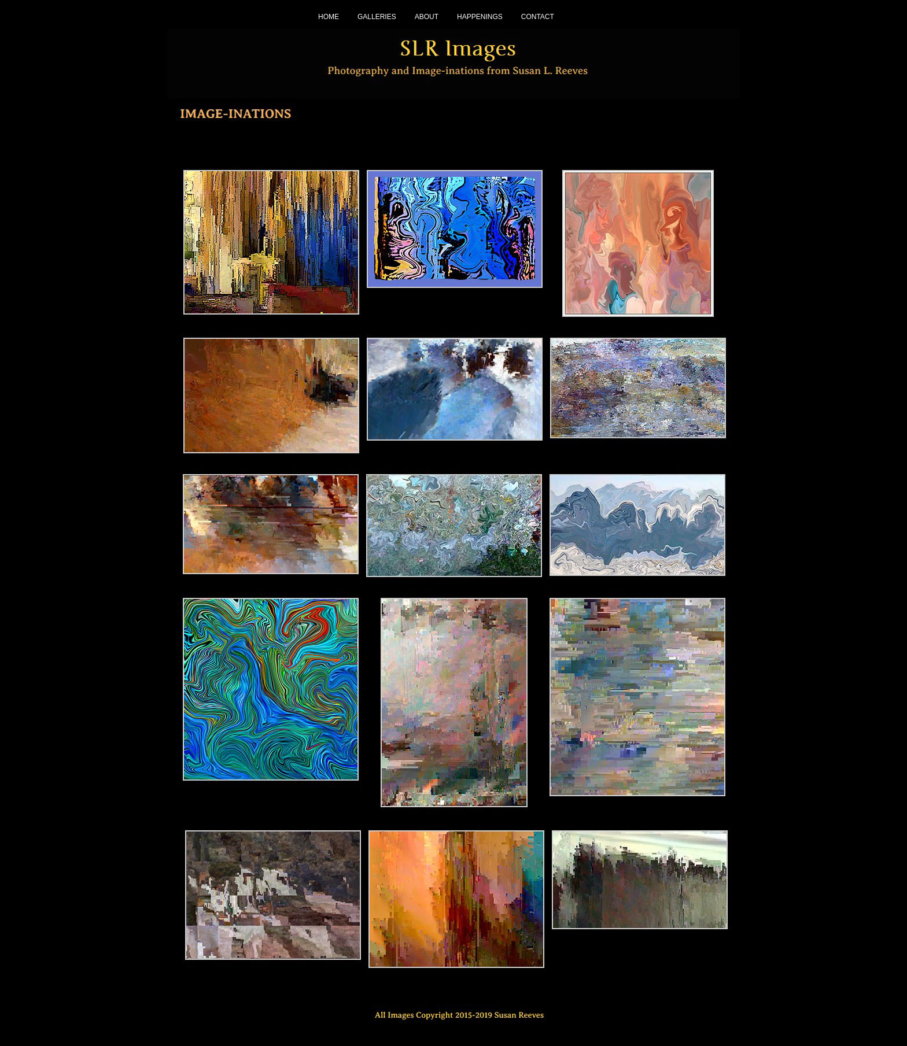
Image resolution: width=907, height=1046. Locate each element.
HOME (328, 17)
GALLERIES (376, 17)
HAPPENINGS (480, 17)
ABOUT (426, 17)
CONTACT (537, 17)
